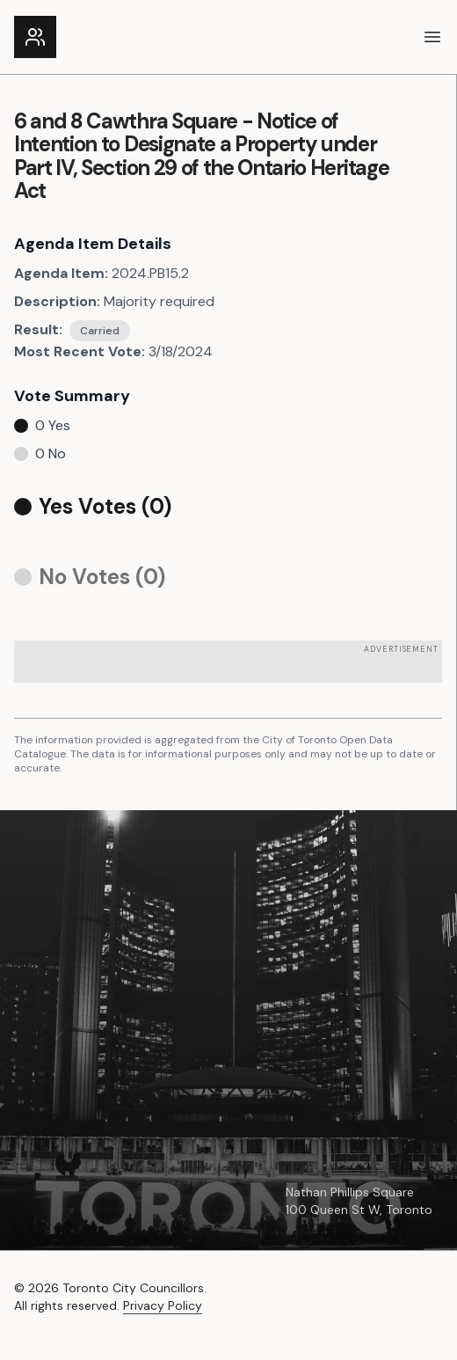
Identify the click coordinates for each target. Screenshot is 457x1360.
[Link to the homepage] (35, 37)
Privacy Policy (162, 1305)
